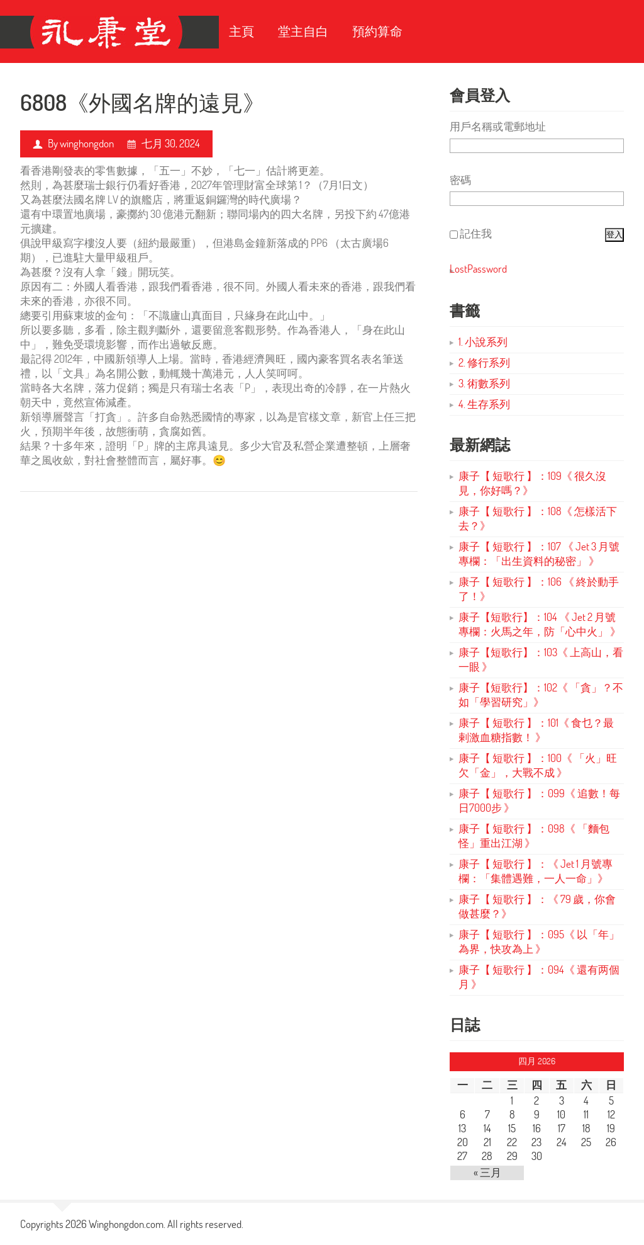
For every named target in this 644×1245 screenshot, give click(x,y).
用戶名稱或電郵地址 (498, 126)
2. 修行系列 (484, 362)
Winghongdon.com (126, 1224)
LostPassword (478, 268)
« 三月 (487, 1172)
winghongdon (87, 143)
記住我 (476, 233)
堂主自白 (303, 31)
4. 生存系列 (484, 404)
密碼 (460, 179)
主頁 (241, 31)
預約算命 (377, 31)
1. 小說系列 (483, 341)
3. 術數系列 (484, 383)
